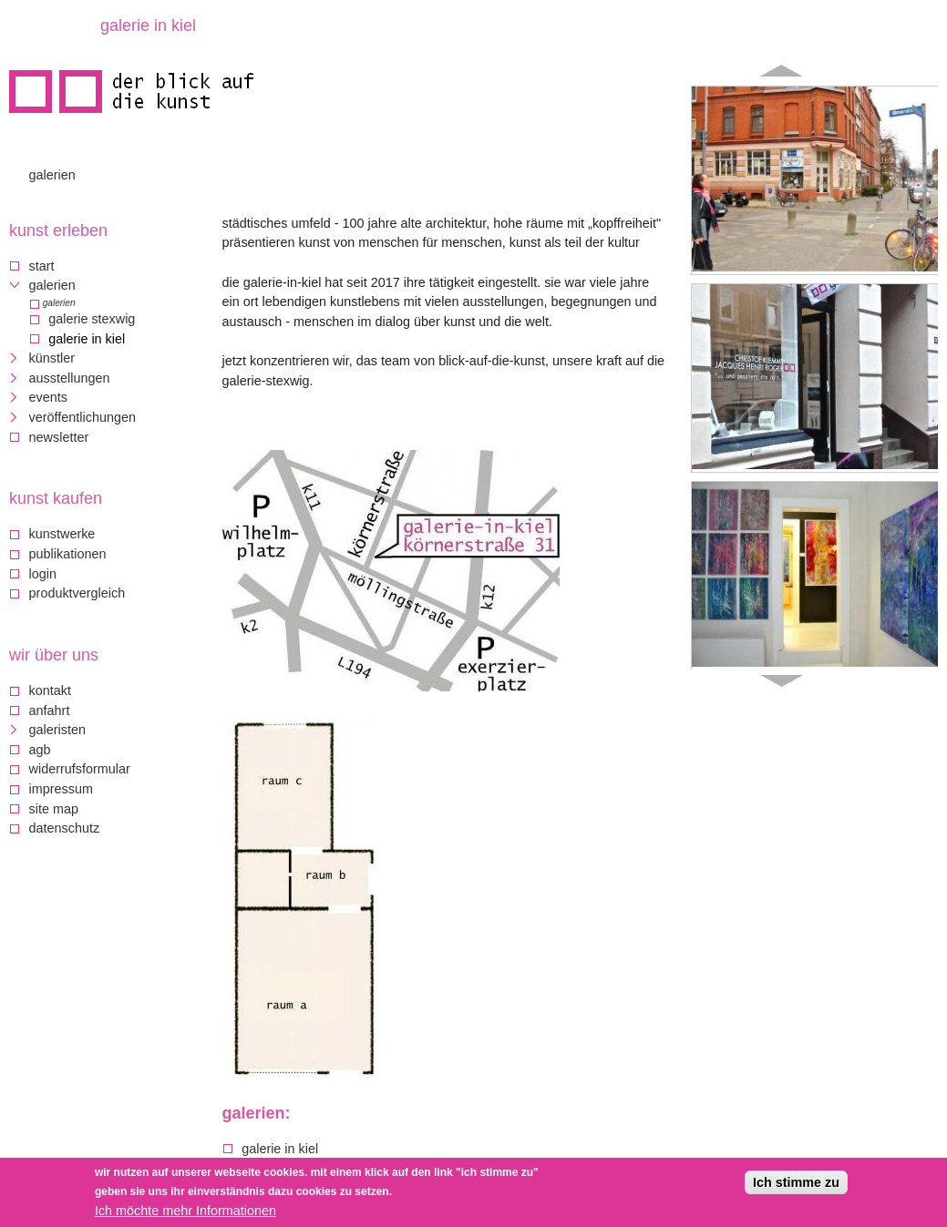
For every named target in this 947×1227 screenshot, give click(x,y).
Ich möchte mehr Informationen (185, 1212)
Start (42, 266)
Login (43, 574)
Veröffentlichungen (82, 417)
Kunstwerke (62, 534)
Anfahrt (49, 710)
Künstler (52, 358)
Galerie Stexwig (91, 319)
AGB (40, 749)
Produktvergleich (77, 593)
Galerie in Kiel (280, 1148)
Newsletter (59, 437)
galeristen (57, 729)
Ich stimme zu (796, 1184)
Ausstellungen (69, 378)
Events (48, 397)
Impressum (61, 789)
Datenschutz (64, 828)
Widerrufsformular (79, 769)
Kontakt (50, 690)
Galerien (52, 175)
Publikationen (68, 554)
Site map (53, 809)
